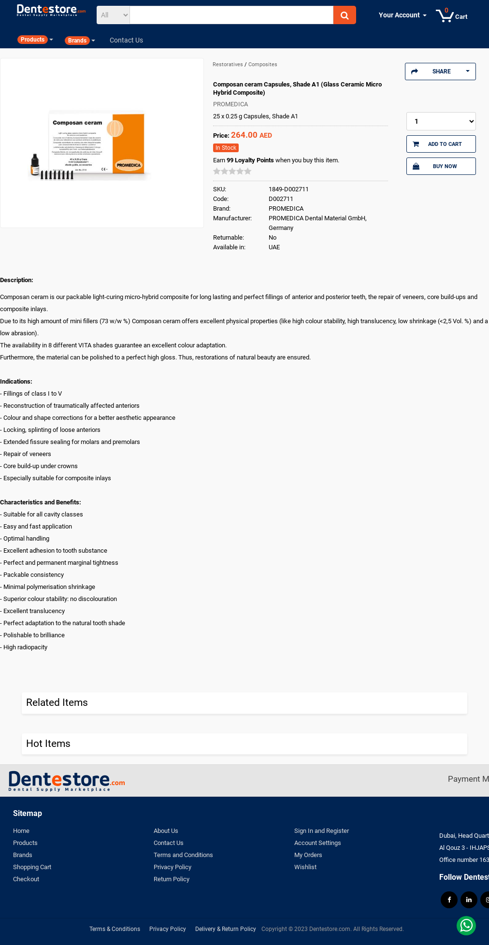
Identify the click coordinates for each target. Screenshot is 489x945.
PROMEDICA (230, 104)
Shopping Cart (32, 867)
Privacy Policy (172, 867)
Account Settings (317, 842)
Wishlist (305, 867)
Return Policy (171, 879)
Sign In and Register (321, 830)
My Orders (308, 855)
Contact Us (169, 842)
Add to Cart (437, 144)
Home (21, 830)
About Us (166, 830)
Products (25, 842)
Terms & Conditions (114, 929)
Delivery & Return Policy (225, 929)
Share (440, 71)
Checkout (26, 879)
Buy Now (435, 166)
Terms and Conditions (183, 855)
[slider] (232, 171)
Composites (262, 64)
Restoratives (228, 64)
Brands (22, 855)
